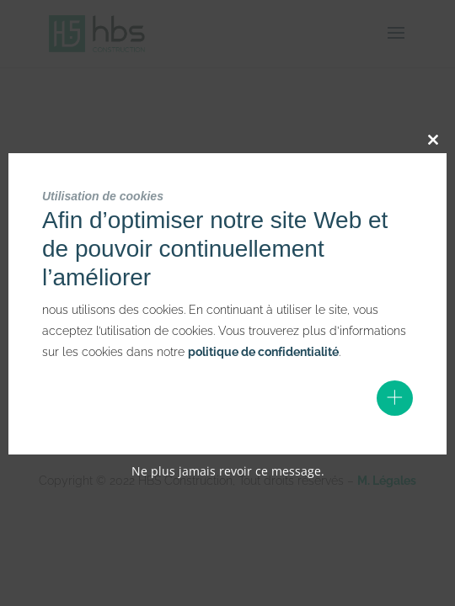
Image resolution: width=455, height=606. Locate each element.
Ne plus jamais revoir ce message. (227, 471)
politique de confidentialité (263, 352)
